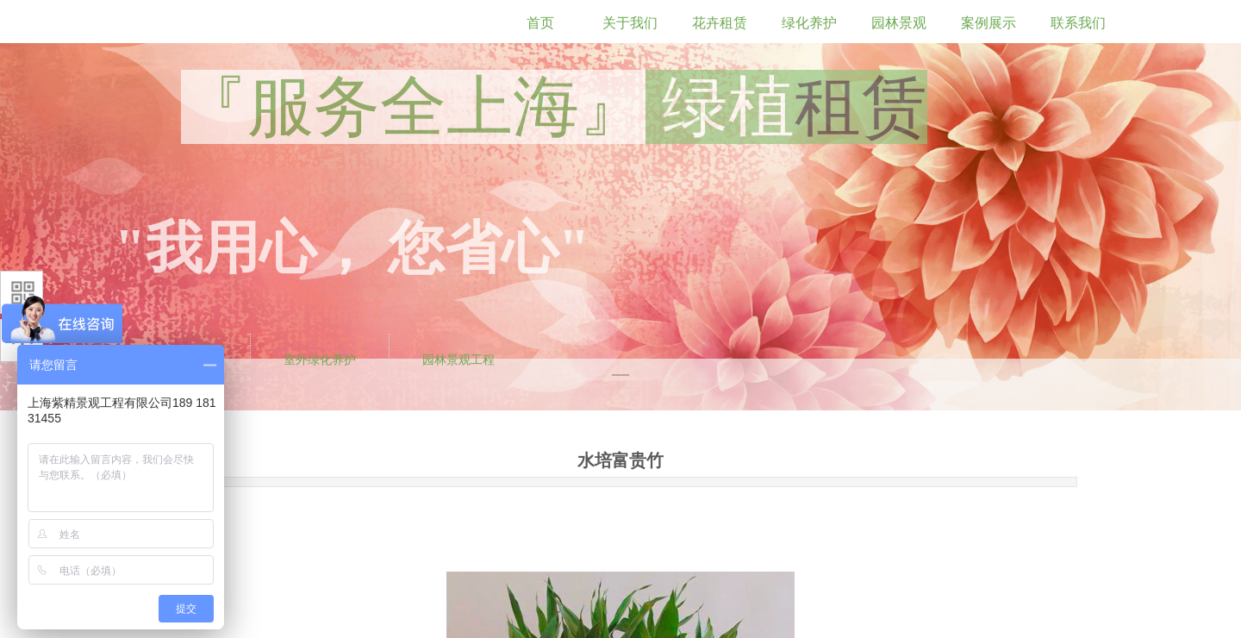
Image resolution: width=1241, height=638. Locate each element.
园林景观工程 (458, 359)
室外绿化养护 (320, 359)
